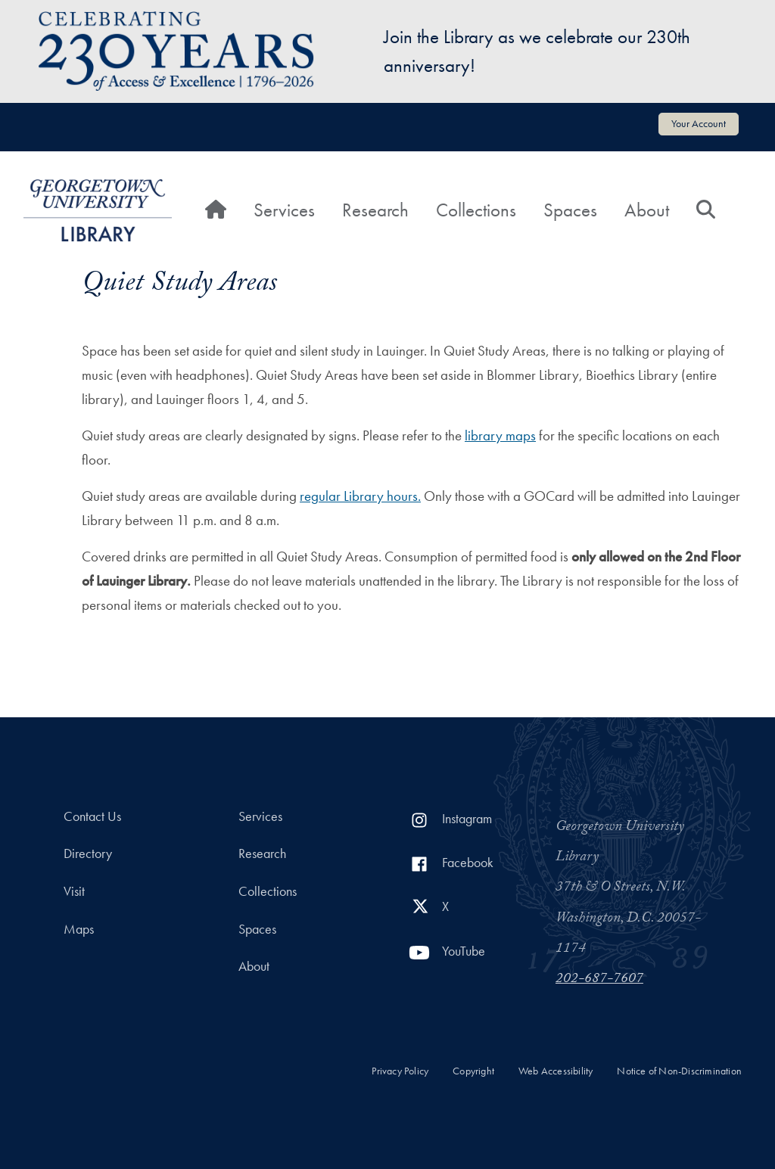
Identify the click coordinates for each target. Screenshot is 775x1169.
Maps (79, 929)
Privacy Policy (400, 1071)
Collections (476, 209)
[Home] (215, 210)
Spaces (570, 209)
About (646, 209)
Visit (74, 891)
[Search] (705, 210)
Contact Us (92, 816)
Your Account (698, 123)
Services (284, 209)
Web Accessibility (555, 1071)
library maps (500, 435)
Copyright (473, 1071)
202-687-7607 (599, 980)
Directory (88, 853)
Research (375, 209)
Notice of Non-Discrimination (679, 1071)
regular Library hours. (360, 496)
